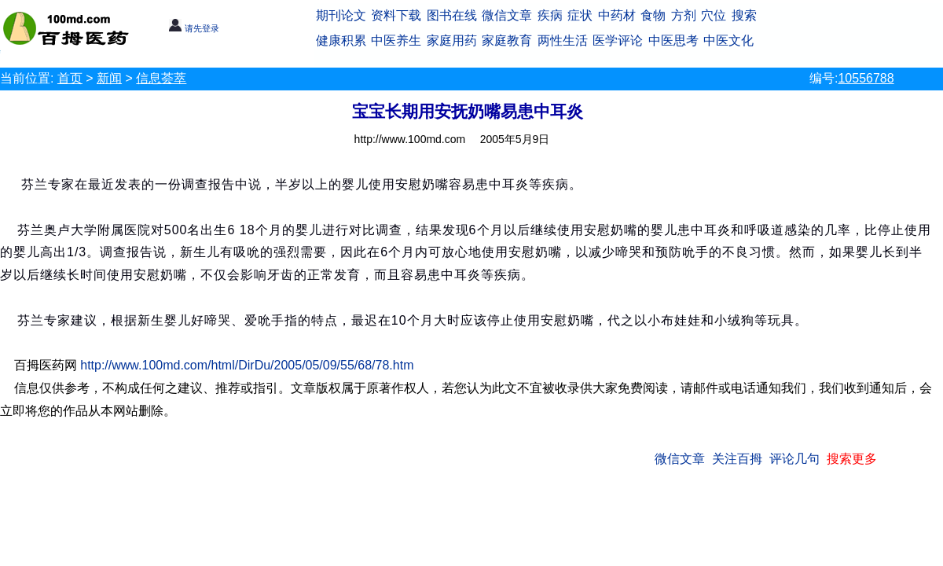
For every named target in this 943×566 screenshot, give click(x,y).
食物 (653, 15)
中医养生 (396, 40)
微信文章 (507, 15)
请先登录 (193, 28)
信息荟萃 (161, 78)
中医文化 (728, 40)
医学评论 (618, 40)
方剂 (683, 15)
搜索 (744, 15)
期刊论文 (341, 15)
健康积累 (341, 40)
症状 (580, 15)
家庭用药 (452, 40)
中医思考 (673, 40)
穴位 (713, 15)
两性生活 (563, 40)
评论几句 (794, 458)
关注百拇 (737, 458)
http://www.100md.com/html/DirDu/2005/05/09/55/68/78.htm (246, 365)
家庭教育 (507, 40)
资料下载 (396, 15)
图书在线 (452, 15)
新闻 (109, 78)
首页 (70, 78)
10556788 (865, 78)
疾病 (550, 15)
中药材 (617, 15)
